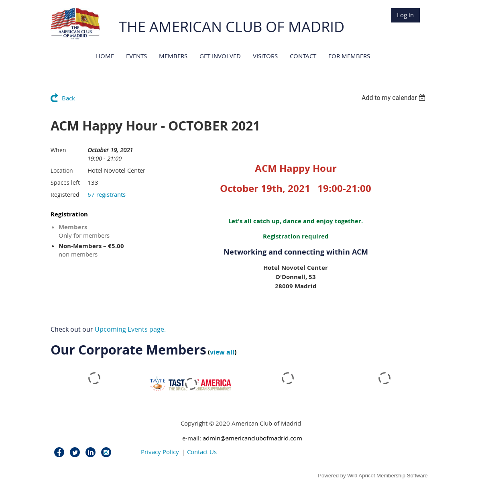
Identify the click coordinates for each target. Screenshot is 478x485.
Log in (405, 15)
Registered (65, 194)
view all (222, 352)
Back (68, 98)
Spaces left (65, 182)
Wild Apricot (361, 476)
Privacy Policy (160, 452)
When (58, 150)
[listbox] (395, 98)
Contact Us (202, 452)
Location (62, 170)
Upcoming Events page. (130, 329)
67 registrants (106, 194)
